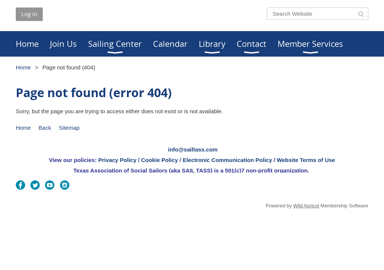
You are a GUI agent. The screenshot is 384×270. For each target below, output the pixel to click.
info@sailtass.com (193, 149)
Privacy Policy (117, 160)
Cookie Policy (159, 160)
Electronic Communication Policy (227, 160)
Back (45, 127)
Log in (29, 14)
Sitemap (69, 127)
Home (23, 67)
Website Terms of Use (306, 160)
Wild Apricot (306, 205)
